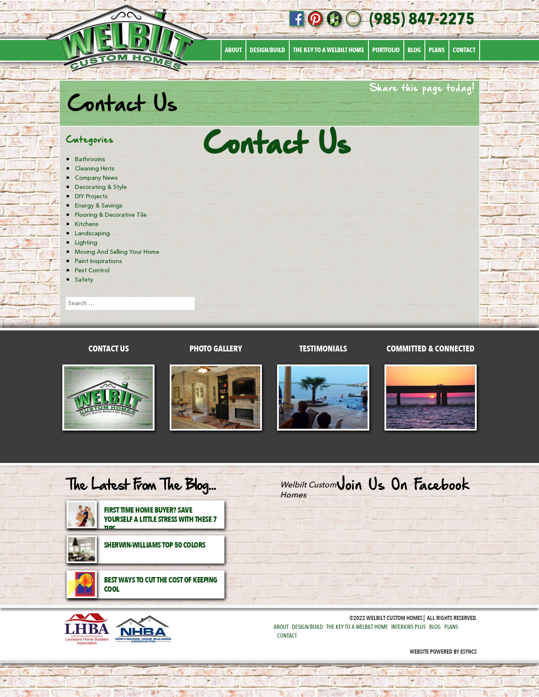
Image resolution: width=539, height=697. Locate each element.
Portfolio (386, 50)
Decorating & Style (101, 187)
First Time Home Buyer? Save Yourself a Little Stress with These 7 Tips (160, 519)
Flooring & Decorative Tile (111, 215)
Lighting (86, 243)
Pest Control (92, 270)
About (233, 50)
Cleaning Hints (95, 169)
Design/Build (267, 50)
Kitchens (87, 224)
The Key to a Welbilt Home (328, 50)
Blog (414, 50)
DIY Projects (91, 196)
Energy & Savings (99, 206)
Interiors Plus (408, 627)
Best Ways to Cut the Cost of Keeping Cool (160, 585)
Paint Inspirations (98, 261)
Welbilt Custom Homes (308, 489)
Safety (84, 280)
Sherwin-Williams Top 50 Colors (154, 545)
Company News (96, 178)
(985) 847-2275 (422, 19)
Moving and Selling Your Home (117, 252)
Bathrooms (90, 159)
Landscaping (92, 233)
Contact (464, 50)
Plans (437, 50)
